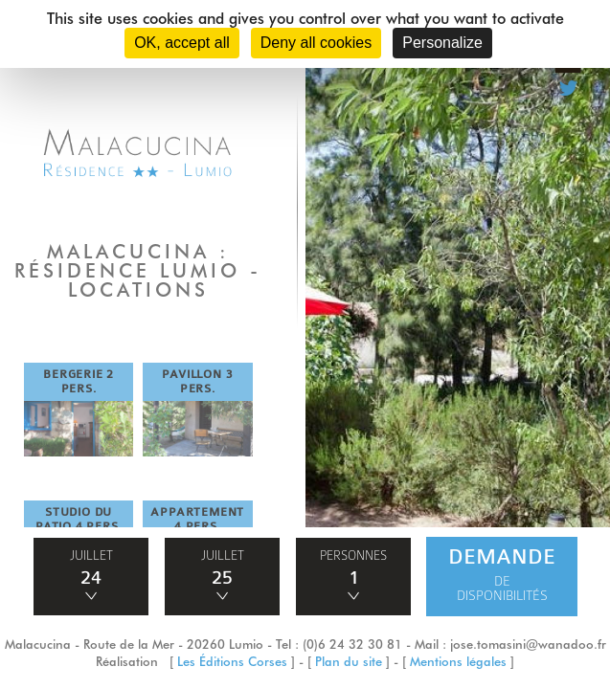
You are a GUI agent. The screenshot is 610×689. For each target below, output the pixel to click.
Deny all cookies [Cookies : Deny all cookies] (316, 42)
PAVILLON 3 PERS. (197, 381)
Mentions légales (458, 661)
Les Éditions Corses (232, 661)
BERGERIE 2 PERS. (78, 381)
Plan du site (348, 661)
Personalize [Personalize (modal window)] (442, 42)
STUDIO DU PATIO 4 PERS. (78, 519)
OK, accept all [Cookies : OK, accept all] (182, 42)
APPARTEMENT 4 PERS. (197, 519)
